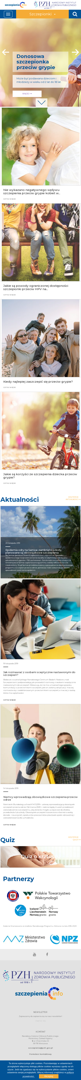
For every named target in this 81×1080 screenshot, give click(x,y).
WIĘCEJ (51, 94)
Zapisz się (40, 1021)
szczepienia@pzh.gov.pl (40, 1048)
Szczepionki (42, 14)
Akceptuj (48, 1076)
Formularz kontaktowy (40, 1054)
